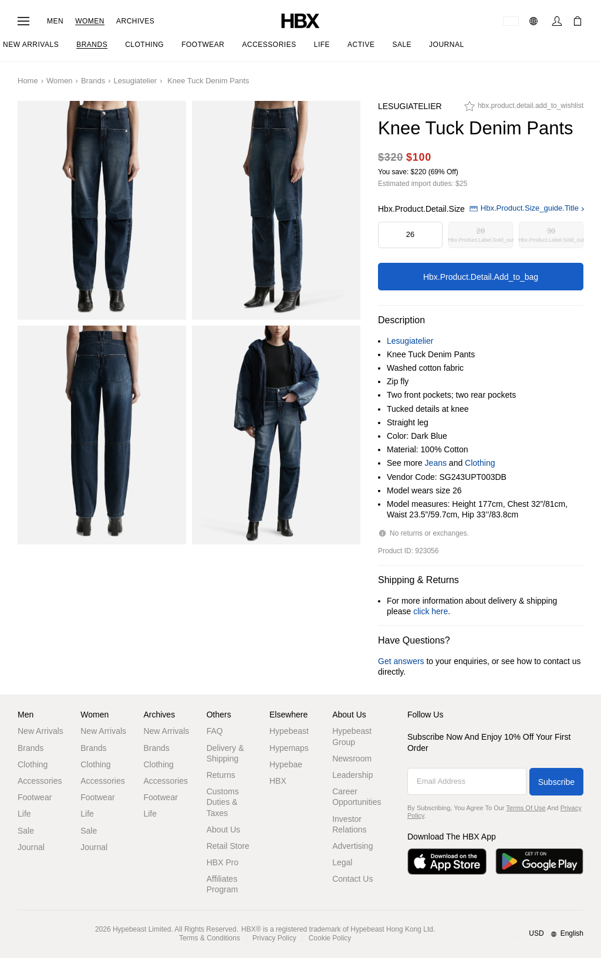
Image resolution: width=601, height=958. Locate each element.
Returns (221, 775)
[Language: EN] (535, 21)
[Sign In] (557, 21)
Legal (342, 862)
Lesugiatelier (135, 80)
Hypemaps (289, 748)
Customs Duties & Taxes (223, 802)
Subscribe (556, 782)
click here (430, 611)
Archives (135, 21)
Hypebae (285, 764)
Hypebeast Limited (142, 929)
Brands (93, 80)
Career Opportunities (356, 797)
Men (55, 21)
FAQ (215, 731)
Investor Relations (349, 824)
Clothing (480, 463)
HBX (277, 781)
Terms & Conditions (209, 938)
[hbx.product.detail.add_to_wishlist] (523, 109)
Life (24, 813)
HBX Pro (222, 862)
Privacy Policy (274, 938)
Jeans (436, 463)
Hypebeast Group (352, 736)
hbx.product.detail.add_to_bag (480, 277)
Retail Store (228, 846)
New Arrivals (40, 731)
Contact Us (352, 878)
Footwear (35, 797)
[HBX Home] (300, 20)
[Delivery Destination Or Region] (511, 21)
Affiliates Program (222, 884)
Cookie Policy (330, 938)
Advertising (352, 846)
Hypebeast (289, 731)
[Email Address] (466, 781)
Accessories (40, 781)
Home (28, 80)
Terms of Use (525, 807)
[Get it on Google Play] (539, 861)
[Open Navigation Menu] (23, 21)
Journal (31, 847)
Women (89, 21)
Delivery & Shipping (225, 753)
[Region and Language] (547, 934)
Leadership (352, 775)
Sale (26, 830)
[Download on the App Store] (447, 861)
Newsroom (352, 758)
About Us (224, 829)
